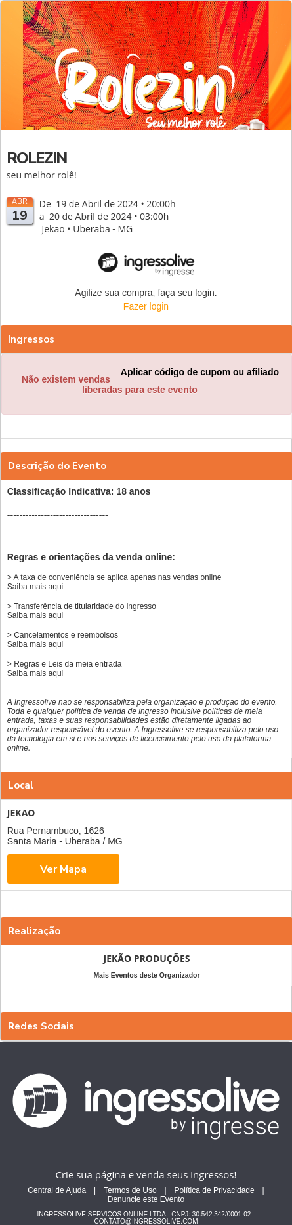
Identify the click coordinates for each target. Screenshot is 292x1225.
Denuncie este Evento (146, 1199)
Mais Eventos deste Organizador (146, 975)
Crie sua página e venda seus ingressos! (146, 1174)
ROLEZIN (36, 158)
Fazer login (146, 306)
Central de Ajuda (57, 1190)
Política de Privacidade (215, 1190)
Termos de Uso (130, 1190)
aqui (56, 586)
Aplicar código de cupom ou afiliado (200, 372)
